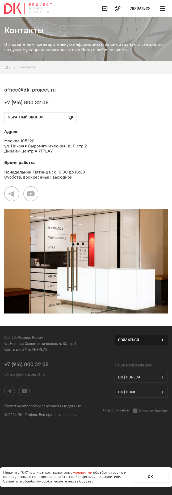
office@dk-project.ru (30, 90)
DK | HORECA (141, 377)
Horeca (40, 12)
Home (36, 8)
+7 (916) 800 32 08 (26, 102)
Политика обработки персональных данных (42, 406)
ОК (150, 477)
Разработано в (135, 411)
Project (41, 5)
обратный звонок (40, 118)
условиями (83, 473)
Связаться (139, 8)
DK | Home (141, 392)
